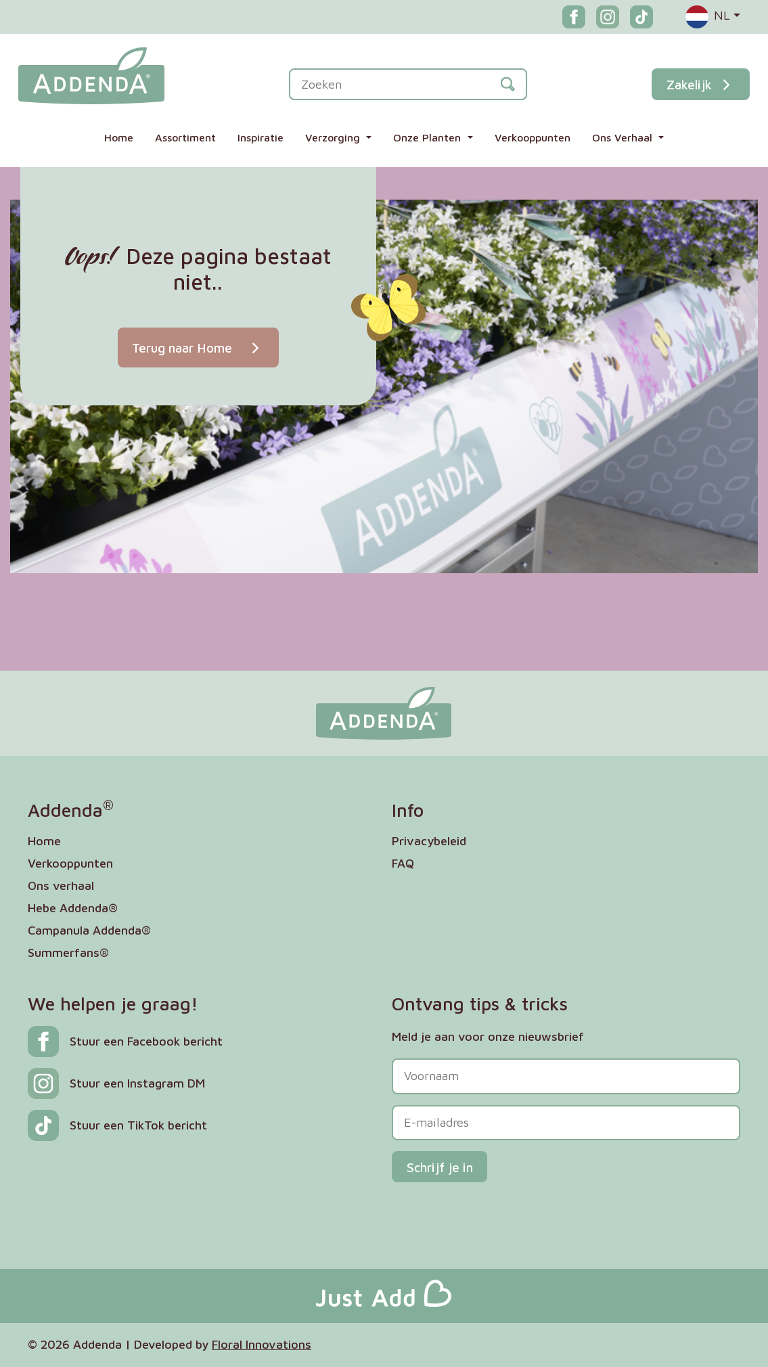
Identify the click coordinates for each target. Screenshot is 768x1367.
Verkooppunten (532, 137)
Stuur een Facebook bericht (146, 1041)
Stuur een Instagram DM (137, 1083)
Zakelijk (701, 84)
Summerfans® (68, 952)
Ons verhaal (61, 885)
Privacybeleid (429, 841)
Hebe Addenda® (73, 908)
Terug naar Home (198, 347)
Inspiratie (261, 137)
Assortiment (185, 137)
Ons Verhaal (624, 137)
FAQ (403, 863)
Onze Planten (428, 137)
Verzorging (334, 137)
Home (118, 137)
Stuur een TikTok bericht (138, 1125)
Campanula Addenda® (89, 930)
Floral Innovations (261, 1344)
